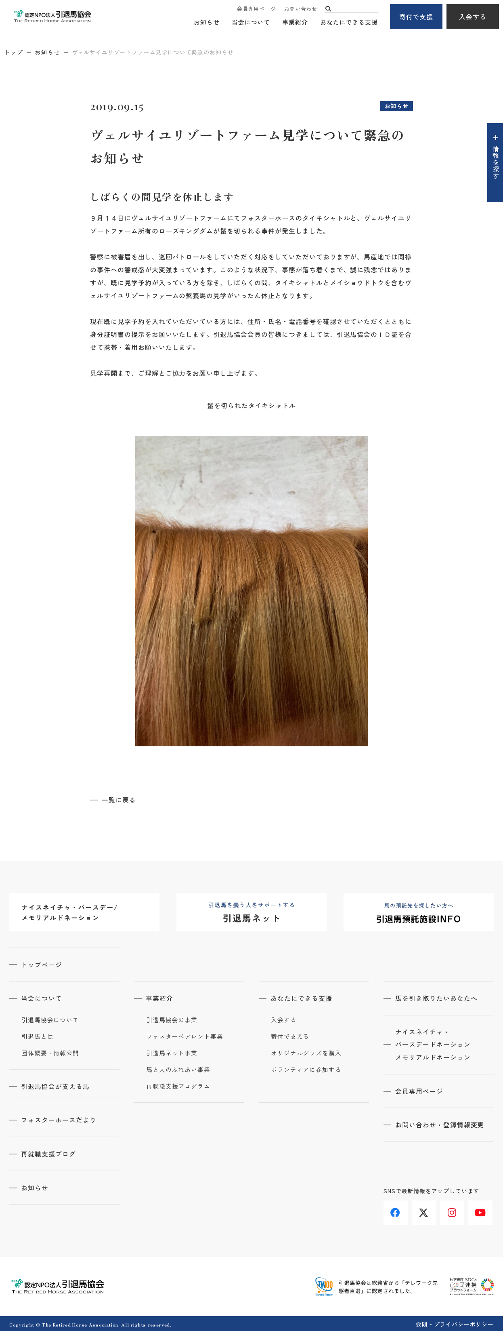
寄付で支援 (416, 16)
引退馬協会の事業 (171, 1019)
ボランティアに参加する (306, 1069)
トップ (13, 52)
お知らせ (207, 22)
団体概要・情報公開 (50, 1052)
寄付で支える (290, 1036)
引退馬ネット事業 (171, 1052)
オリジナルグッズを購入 (306, 1052)
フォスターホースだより (59, 1119)
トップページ (42, 964)
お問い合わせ (300, 9)
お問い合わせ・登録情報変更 (440, 1124)
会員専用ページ (256, 9)
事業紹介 (295, 22)
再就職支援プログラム (178, 1085)
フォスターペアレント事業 (184, 1036)
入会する (472, 16)
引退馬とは (37, 1036)
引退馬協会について (50, 1019)
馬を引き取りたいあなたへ (437, 997)
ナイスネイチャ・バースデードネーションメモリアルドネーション (433, 1044)
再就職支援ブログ (48, 1152)
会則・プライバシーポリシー (455, 1322)
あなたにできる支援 (349, 22)
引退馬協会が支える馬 (55, 1085)
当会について (251, 22)
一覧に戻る (119, 799)
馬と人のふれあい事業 (178, 1069)
